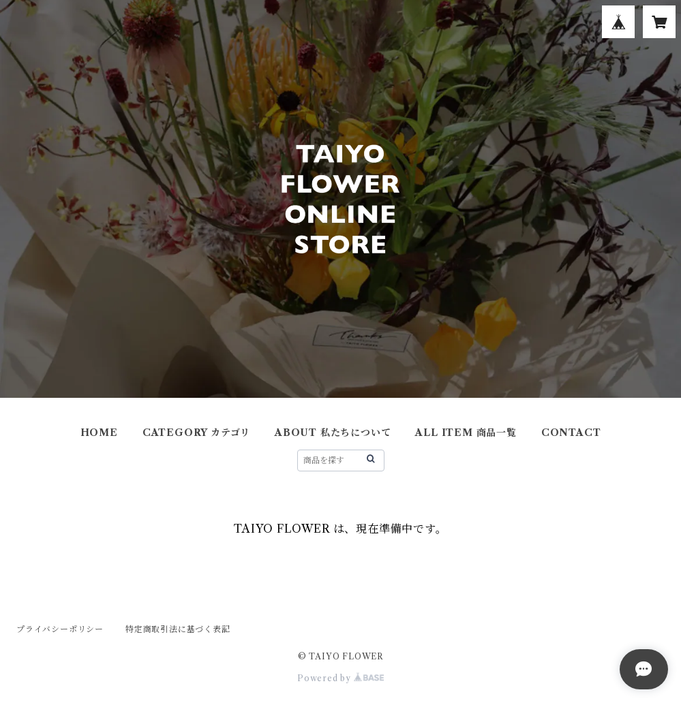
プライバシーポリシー (60, 629)
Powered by (340, 678)
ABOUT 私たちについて (333, 432)
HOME (99, 432)
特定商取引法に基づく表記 (177, 629)
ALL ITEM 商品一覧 (465, 432)
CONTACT (571, 432)
